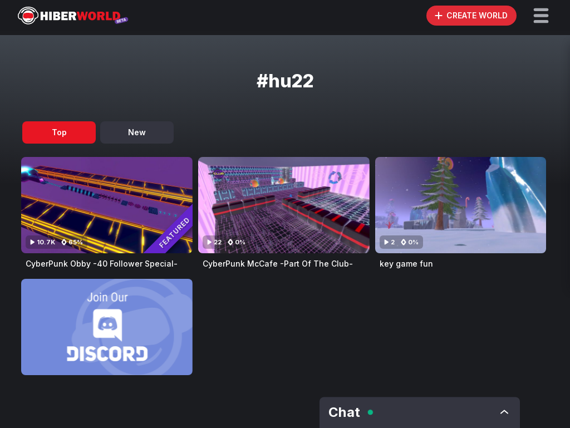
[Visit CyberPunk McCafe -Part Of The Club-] (284, 205)
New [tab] (137, 132)
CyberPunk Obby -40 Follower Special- (102, 263)
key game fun (406, 263)
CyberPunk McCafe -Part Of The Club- (278, 263)
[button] (541, 15)
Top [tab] (59, 132)
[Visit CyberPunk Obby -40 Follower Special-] (107, 205)
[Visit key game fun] (461, 205)
